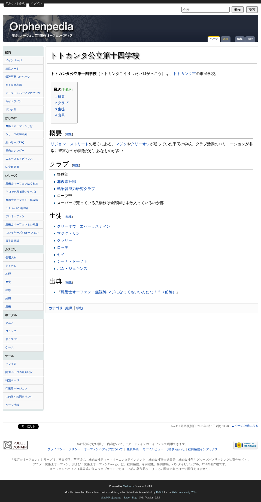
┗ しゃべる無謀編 (16, 208)
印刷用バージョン (16, 388)
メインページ (13, 60)
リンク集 (10, 109)
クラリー (64, 240)
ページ (214, 38)
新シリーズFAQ (14, 142)
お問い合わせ (176, 449)
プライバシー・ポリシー (63, 449)
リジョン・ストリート (70, 144)
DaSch (159, 492)
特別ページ (12, 380)
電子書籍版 (12, 240)
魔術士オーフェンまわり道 (21, 224)
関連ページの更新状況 (19, 372)
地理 (8, 273)
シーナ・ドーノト (72, 261)
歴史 (8, 281)
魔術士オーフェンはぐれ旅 (21, 183)
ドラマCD (11, 339)
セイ (61, 254)
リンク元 (10, 363)
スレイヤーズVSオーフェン (22, 232)
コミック (10, 330)
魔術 (8, 306)
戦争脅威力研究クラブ (76, 188)
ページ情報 (12, 404)
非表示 (66, 89)
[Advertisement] (192, 25)
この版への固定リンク (19, 396)
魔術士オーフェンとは (19, 126)
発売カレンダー (15, 150)
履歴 (250, 38)
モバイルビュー (152, 449)
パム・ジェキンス (72, 268)
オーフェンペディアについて (23, 93)
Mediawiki (129, 486)
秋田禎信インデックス (203, 449)
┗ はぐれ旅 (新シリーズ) (20, 191)
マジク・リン (68, 233)
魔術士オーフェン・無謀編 (21, 199)
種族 (8, 290)
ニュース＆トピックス (19, 158)
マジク (121, 144)
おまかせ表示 (13, 84)
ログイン (36, 3)
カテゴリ (55, 308)
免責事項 (133, 449)
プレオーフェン (15, 216)
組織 (8, 298)
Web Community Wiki (184, 492)
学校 (79, 308)
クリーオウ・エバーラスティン (83, 226)
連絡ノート (12, 68)
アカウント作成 (15, 3)
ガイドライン (13, 101)
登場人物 (10, 257)
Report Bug (130, 497)
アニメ (9, 322)
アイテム (10, 265)
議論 (225, 38)
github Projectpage (111, 497)
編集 (239, 38)
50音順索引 (12, 166)
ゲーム (9, 347)
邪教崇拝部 (66, 181)
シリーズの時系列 (16, 134)
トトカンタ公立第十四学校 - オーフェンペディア (42, 29)
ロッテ (62, 247)
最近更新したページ (17, 76)
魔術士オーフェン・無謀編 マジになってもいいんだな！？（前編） (118, 292)
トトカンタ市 (184, 73)
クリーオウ (140, 144)
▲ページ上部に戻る (245, 425)
